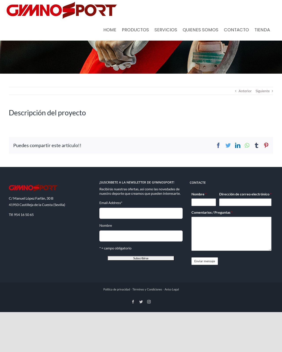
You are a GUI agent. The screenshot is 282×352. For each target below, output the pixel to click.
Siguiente (263, 91)
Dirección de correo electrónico (245, 194)
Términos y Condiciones (147, 289)
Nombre (105, 225)
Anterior (245, 91)
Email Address (110, 202)
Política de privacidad (116, 289)
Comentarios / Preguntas (211, 212)
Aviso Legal (172, 289)
